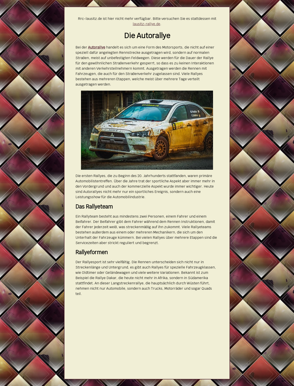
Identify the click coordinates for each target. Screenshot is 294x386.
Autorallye (96, 47)
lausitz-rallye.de (146, 24)
